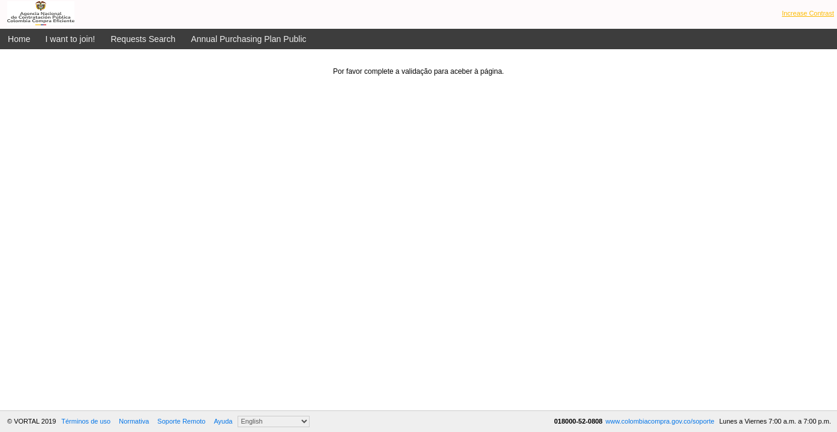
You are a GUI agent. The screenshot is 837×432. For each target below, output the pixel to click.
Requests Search (142, 39)
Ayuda (223, 421)
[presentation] (419, 99)
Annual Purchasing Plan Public (248, 39)
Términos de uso (85, 421)
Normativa (134, 421)
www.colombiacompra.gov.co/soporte (660, 421)
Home (19, 39)
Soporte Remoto (181, 421)
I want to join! (70, 39)
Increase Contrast (808, 13)
